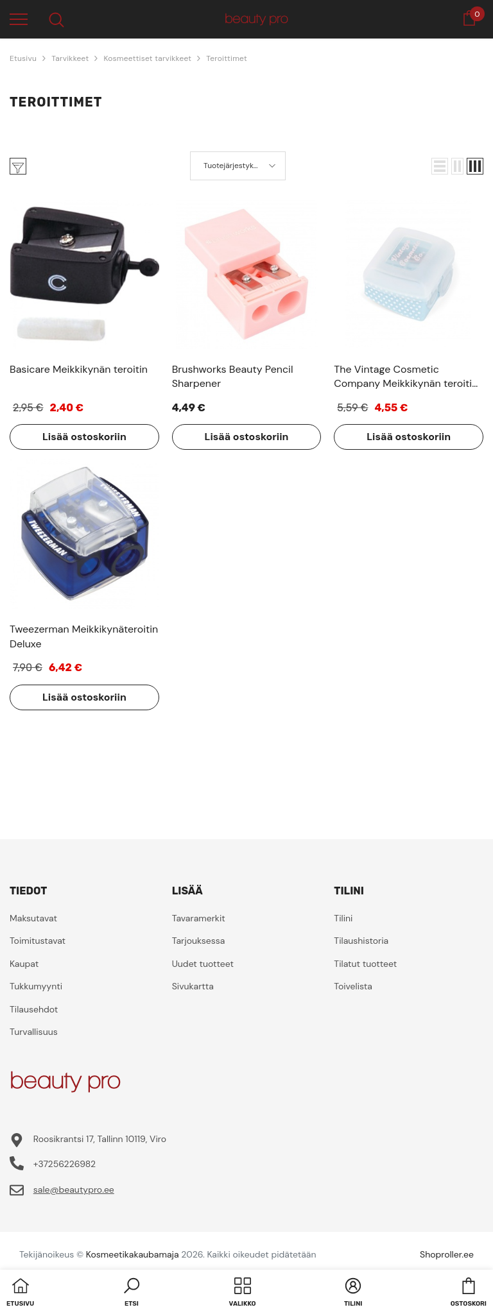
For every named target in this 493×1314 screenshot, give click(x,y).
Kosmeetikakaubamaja (132, 1254)
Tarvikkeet (70, 58)
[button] (439, 166)
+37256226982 (64, 1164)
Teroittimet (226, 58)
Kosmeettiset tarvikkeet (147, 58)
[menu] (19, 19)
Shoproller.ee (447, 1254)
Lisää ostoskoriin (84, 436)
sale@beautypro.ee (73, 1189)
